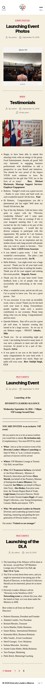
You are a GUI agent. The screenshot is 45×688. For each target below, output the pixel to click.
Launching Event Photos (22, 29)
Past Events (22, 377)
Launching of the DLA (22, 544)
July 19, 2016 (30, 552)
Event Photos (22, 20)
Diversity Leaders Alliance (22, 683)
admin (14, 37)
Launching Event (22, 382)
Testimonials (22, 102)
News (22, 97)
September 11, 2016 (31, 389)
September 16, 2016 (30, 37)
